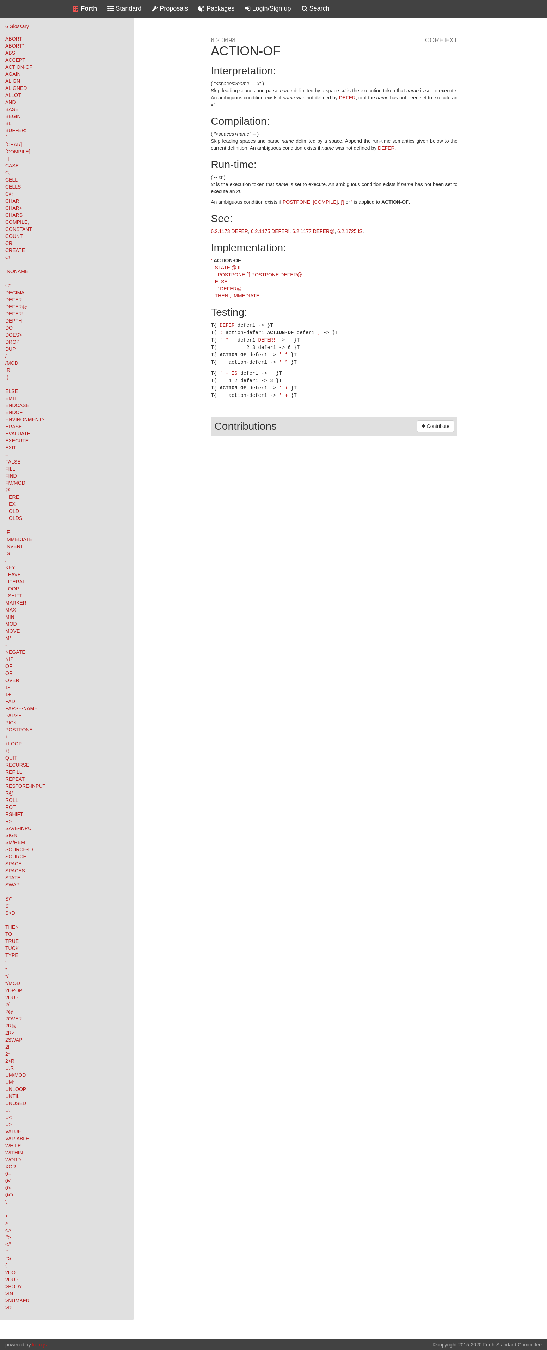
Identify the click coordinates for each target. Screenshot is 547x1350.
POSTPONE (19, 729)
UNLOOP (15, 1089)
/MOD (11, 363)
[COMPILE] (17, 151)
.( (6, 377)
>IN (9, 1293)
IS (7, 553)
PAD (10, 701)
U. (7, 1110)
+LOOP (13, 744)
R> (8, 821)
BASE (11, 109)
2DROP (13, 990)
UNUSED (15, 1103)
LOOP (12, 588)
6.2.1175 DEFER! (270, 231)
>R (8, 1308)
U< (8, 1117)
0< (8, 1181)
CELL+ (12, 180)
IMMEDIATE (18, 539)
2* (7, 1054)
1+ (8, 694)
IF (7, 532)
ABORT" (14, 46)
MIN (9, 617)
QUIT (11, 758)
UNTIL (12, 1096)
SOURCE (15, 856)
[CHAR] (13, 144)
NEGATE (15, 652)
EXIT (10, 447)
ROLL (11, 800)
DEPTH (13, 321)
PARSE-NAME (21, 708)
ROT (10, 807)
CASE (12, 165)
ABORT (13, 39)
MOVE (12, 631)
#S (8, 1258)
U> (8, 1124)
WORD (13, 1159)
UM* (10, 1082)
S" (7, 906)
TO (8, 934)
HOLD (12, 511)
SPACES (15, 870)
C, (7, 173)
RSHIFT (14, 814)
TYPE (11, 955)
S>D (10, 913)
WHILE (13, 1145)
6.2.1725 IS (350, 231)
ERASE (13, 426)
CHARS (14, 215)
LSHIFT (13, 596)
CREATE (15, 250)
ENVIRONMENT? (24, 419)
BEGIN (13, 116)
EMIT (11, 398)
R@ (9, 793)
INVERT (14, 546)
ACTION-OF (18, 67)
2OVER (13, 1018)
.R (7, 370)
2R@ (11, 1026)
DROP (12, 342)
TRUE (12, 941)
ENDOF (14, 412)
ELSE (11, 391)
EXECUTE (17, 440)
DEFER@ (16, 306)
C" (8, 285)
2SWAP (14, 1040)
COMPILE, (17, 222)
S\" (8, 899)
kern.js (39, 1345)
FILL (10, 469)
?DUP (11, 1279)
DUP (10, 349)
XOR (10, 1167)
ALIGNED (16, 88)
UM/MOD (15, 1075)
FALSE (13, 462)
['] (7, 158)
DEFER (13, 299)
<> (8, 1230)
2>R (9, 1061)
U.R (9, 1068)
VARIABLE (17, 1138)
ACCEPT (15, 60)
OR (9, 673)
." (6, 384)
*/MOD (12, 983)
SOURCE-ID (19, 849)
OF (8, 666)
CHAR (12, 201)
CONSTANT (18, 229)
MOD (11, 624)
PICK (11, 722)
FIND (11, 476)
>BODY (13, 1286)
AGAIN (13, 74)
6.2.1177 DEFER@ (313, 231)
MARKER (15, 603)
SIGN (11, 835)
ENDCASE (17, 405)
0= (8, 1174)
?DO (10, 1272)
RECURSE (17, 765)
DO (9, 328)
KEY (10, 567)
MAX (10, 610)
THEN (12, 927)
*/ (6, 976)
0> (8, 1188)
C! (7, 257)
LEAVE (13, 574)
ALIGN (12, 81)
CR (8, 243)
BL (8, 123)
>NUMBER (17, 1300)
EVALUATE (17, 433)
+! (7, 751)
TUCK (12, 948)
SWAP (12, 885)
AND (10, 102)
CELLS (13, 187)
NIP (9, 659)
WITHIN (14, 1152)
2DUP (11, 997)
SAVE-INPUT (20, 828)
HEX (10, 504)
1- (7, 687)
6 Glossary (17, 26)
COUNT (14, 236)
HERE (12, 497)
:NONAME (16, 271)
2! (7, 1047)
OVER (12, 680)
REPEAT (15, 779)
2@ (9, 1011)
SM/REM (15, 842)
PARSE (13, 715)
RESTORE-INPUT (25, 786)
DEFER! (14, 314)
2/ (7, 1004)
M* (8, 638)
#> (8, 1237)
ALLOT (13, 95)
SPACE (13, 863)
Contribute (435, 422)
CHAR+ (13, 208)
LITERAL (15, 581)
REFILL (13, 772)
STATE (12, 877)
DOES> (13, 335)
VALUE (13, 1131)
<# (8, 1244)
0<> (9, 1195)
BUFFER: (15, 130)
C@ (9, 194)
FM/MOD (15, 483)
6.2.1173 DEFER (229, 231)
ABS (10, 53)
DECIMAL (16, 292)
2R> (9, 1033)
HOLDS (13, 518)
